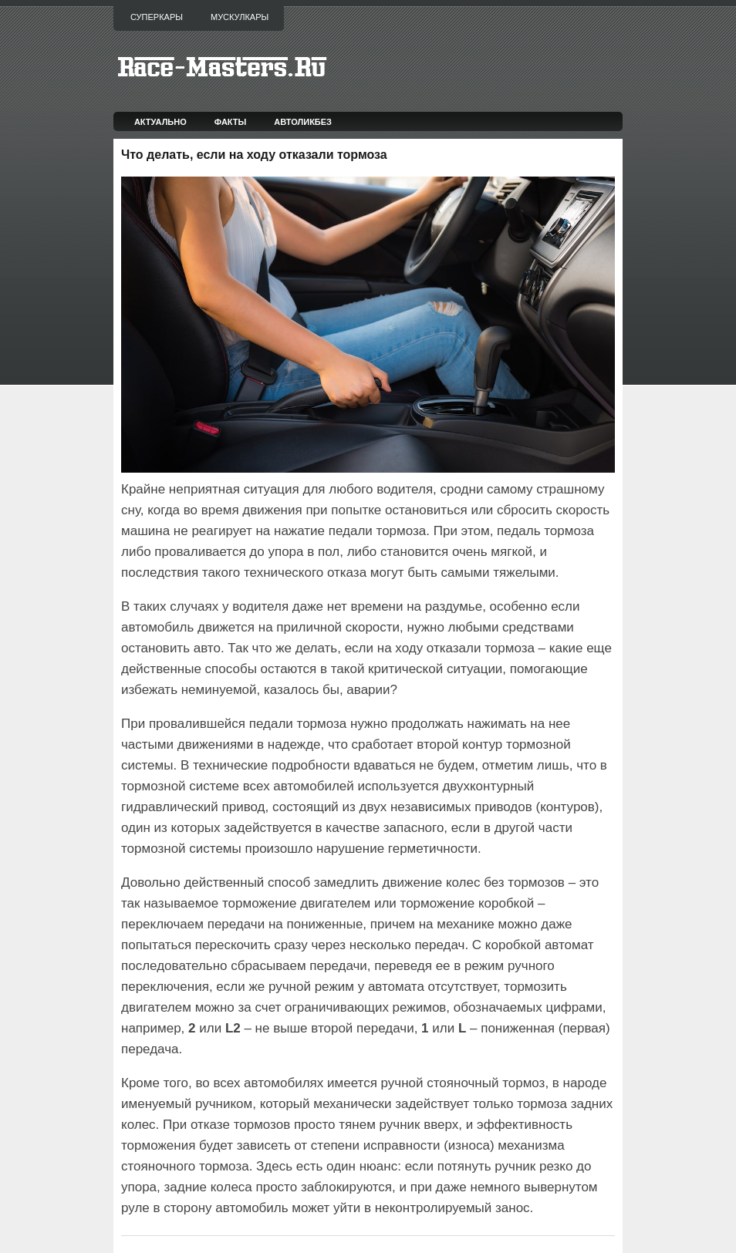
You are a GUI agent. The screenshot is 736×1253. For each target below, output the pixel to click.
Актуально (160, 121)
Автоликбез (303, 121)
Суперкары (156, 17)
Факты (230, 121)
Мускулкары (239, 17)
